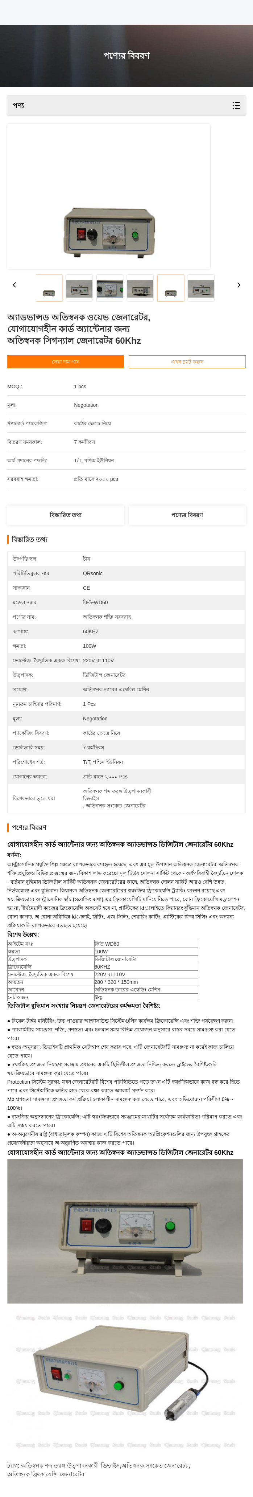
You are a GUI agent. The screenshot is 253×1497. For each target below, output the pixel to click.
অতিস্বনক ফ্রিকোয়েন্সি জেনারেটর (45, 1474)
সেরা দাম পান (75, 362)
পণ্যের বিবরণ (187, 515)
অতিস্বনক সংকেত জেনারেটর (155, 1466)
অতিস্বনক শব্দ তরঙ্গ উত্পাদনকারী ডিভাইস (70, 1466)
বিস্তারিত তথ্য (66, 515)
